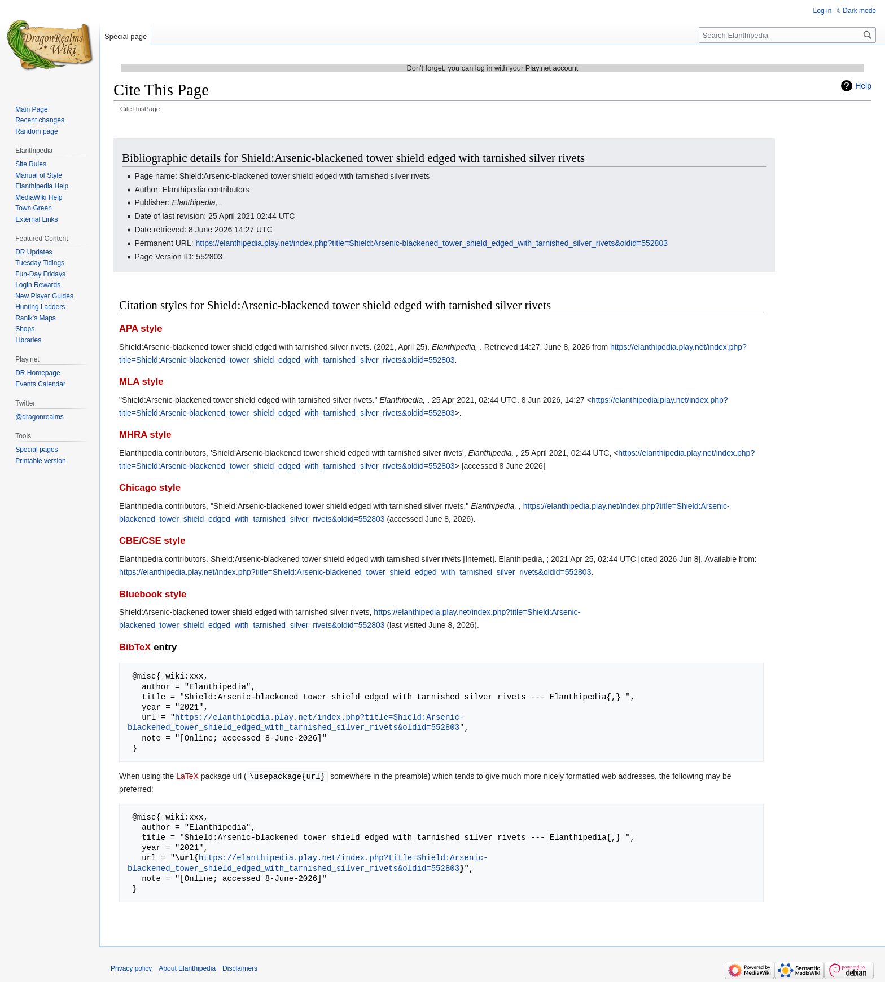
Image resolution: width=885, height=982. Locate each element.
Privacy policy (131, 968)
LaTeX (187, 776)
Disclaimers (239, 968)
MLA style (141, 381)
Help (863, 85)
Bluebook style (152, 594)
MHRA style (145, 434)
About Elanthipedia (187, 968)
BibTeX (135, 647)
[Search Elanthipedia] (787, 35)
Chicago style (150, 487)
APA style (140, 328)
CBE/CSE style (152, 540)
